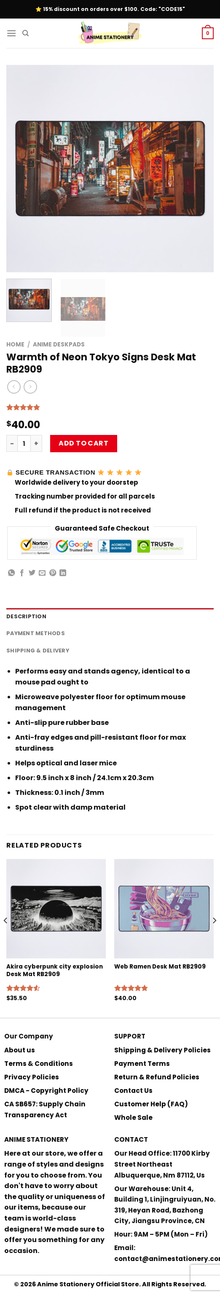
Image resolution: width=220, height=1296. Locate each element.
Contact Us (133, 1090)
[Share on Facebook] (22, 573)
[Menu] (11, 33)
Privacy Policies (31, 1077)
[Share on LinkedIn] (62, 573)
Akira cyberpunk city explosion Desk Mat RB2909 (54, 970)
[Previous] (6, 937)
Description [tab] (26, 616)
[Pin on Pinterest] (52, 573)
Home (15, 345)
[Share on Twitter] (32, 573)
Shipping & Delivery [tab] (37, 650)
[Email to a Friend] (42, 573)
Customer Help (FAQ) (151, 1104)
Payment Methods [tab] (35, 633)
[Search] (25, 33)
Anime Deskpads (59, 345)
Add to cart (83, 443)
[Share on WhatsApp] (11, 573)
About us (19, 1050)
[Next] (214, 937)
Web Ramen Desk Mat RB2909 (160, 967)
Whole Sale (133, 1117)
